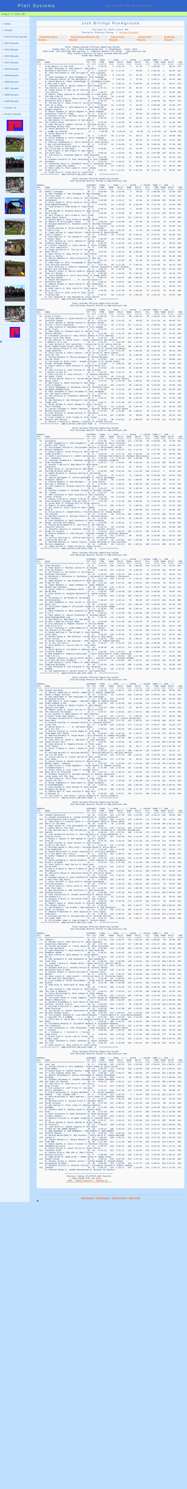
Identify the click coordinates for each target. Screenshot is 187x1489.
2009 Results (11, 75)
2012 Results (11, 56)
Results (9, 30)
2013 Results (11, 50)
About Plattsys (84, 1463)
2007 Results (11, 88)
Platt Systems (87, 1483)
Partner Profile (119, 1483)
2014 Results (11, 43)
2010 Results (11, 69)
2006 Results (11, 95)
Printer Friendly (13, 114)
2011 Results (11, 62)
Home (8, 24)
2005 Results (11, 101)
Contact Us (10, 108)
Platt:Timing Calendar (16, 37)
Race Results (103, 1483)
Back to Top (134, 1483)
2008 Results (11, 82)
